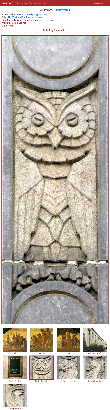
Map (44, 3)
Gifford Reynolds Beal (20, 14)
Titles (30, 3)
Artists (24, 3)
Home (19, 3)
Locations (37, 3)
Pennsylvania (62, 9)
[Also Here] (44, 20)
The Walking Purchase (19, 17)
